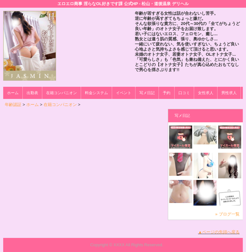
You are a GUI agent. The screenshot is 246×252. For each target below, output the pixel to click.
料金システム (96, 93)
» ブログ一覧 (227, 214)
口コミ (184, 93)
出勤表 (32, 93)
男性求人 (229, 93)
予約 (166, 93)
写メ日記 (147, 93)
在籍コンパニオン (61, 93)
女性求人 (205, 93)
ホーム (13, 93)
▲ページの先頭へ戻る (219, 232)
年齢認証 (13, 104)
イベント (123, 93)
